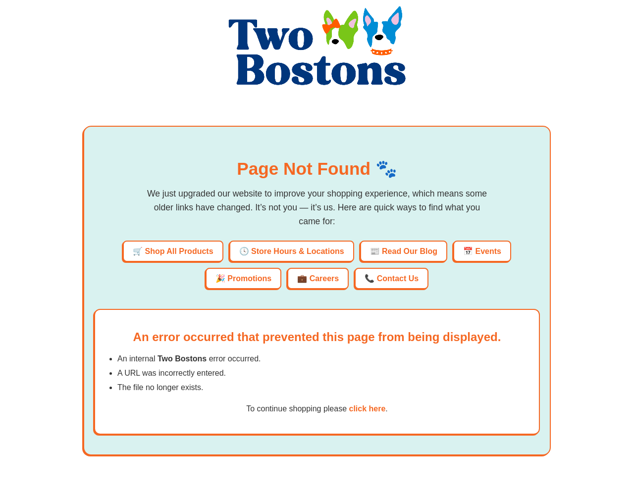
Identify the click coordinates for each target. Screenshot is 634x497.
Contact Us (398, 278)
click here (367, 408)
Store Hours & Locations (297, 251)
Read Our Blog (409, 251)
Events (488, 251)
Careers (324, 278)
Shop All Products (179, 251)
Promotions (249, 278)
